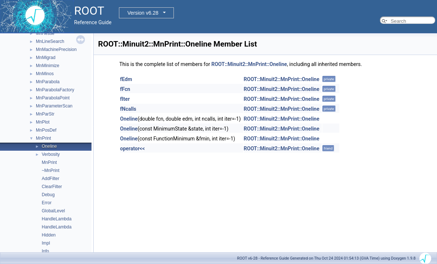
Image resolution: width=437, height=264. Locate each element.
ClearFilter (52, 186)
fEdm (126, 79)
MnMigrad (45, 57)
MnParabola (48, 81)
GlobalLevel (53, 210)
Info (45, 251)
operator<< (132, 148)
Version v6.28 (142, 13)
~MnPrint (50, 170)
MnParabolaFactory (55, 89)
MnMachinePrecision (56, 49)
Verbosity (51, 154)
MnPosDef (46, 130)
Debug (48, 194)
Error (47, 202)
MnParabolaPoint (53, 97)
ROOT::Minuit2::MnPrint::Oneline (249, 64)
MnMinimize (47, 65)
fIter (125, 99)
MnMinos (45, 73)
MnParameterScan (54, 106)
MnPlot (42, 122)
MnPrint (43, 138)
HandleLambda (56, 218)
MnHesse (45, 33)
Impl (46, 243)
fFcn (125, 89)
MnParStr (45, 114)
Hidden (49, 235)
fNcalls (128, 109)
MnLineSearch (50, 41)
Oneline (49, 146)
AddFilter (50, 178)
